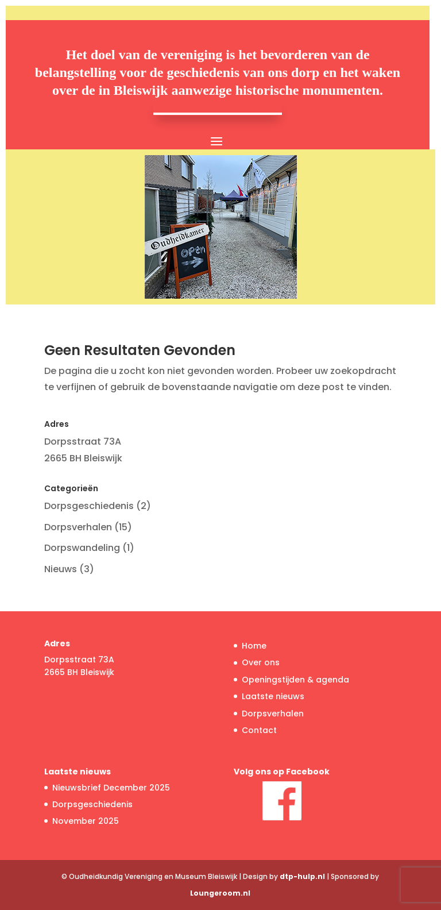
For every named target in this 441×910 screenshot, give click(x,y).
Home (254, 645)
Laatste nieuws (273, 696)
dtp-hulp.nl (302, 876)
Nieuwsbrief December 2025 (111, 787)
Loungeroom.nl (220, 893)
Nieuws (60, 569)
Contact (259, 730)
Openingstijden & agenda (295, 679)
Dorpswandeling (82, 547)
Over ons (261, 662)
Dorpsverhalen (78, 527)
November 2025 (85, 821)
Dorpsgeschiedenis (89, 505)
